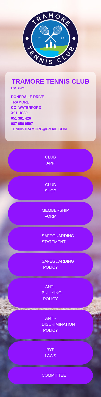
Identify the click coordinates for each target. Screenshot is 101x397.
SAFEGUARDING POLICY (58, 264)
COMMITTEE (54, 375)
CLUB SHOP (50, 188)
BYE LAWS (50, 353)
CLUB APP (50, 160)
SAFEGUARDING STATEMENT (58, 239)
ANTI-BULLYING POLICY (51, 293)
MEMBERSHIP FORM (55, 213)
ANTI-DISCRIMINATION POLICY (58, 324)
